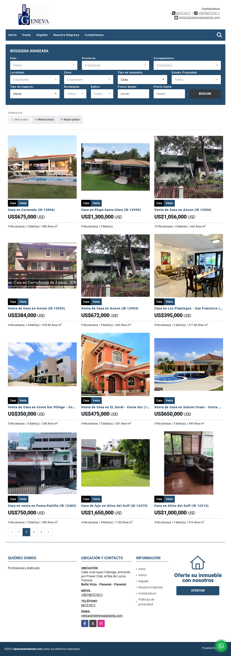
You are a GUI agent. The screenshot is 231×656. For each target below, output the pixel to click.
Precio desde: (127, 86)
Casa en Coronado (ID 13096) (32, 210)
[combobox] (43, 65)
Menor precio (44, 119)
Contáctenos (94, 35)
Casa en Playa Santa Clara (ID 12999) (111, 210)
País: (13, 58)
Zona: (68, 72)
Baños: (96, 86)
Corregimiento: (164, 58)
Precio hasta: (163, 86)
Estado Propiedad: (185, 72)
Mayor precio (70, 119)
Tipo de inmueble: (130, 72)
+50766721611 (209, 13)
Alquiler (42, 35)
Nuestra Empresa (66, 35)
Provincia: (89, 58)
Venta (26, 35)
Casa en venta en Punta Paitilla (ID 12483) (42, 505)
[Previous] (11, 532)
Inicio (12, 35)
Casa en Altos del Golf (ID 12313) (181, 505)
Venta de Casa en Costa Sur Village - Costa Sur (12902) (53, 407)
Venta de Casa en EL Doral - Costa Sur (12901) (119, 407)
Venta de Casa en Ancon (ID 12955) (36, 308)
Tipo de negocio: (22, 86)
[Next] (48, 532)
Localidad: (17, 72)
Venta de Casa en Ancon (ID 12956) (183, 210)
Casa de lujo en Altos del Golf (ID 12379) (114, 505)
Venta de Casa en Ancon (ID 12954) (110, 308)
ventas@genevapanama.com (101, 615)
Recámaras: (72, 86)
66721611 (183, 13)
